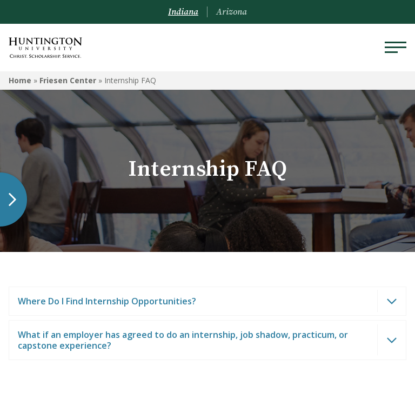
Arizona (231, 11)
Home (20, 80)
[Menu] (395, 47)
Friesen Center (67, 80)
